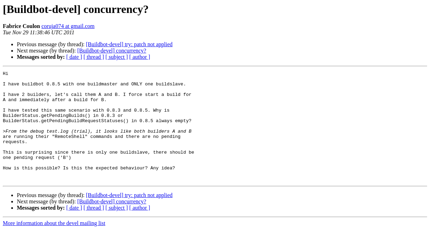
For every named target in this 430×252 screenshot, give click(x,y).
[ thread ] (93, 57)
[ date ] (74, 57)
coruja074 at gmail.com (68, 26)
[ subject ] (116, 57)
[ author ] (139, 57)
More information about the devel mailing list (54, 245)
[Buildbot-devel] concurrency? (111, 51)
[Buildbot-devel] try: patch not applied (129, 44)
